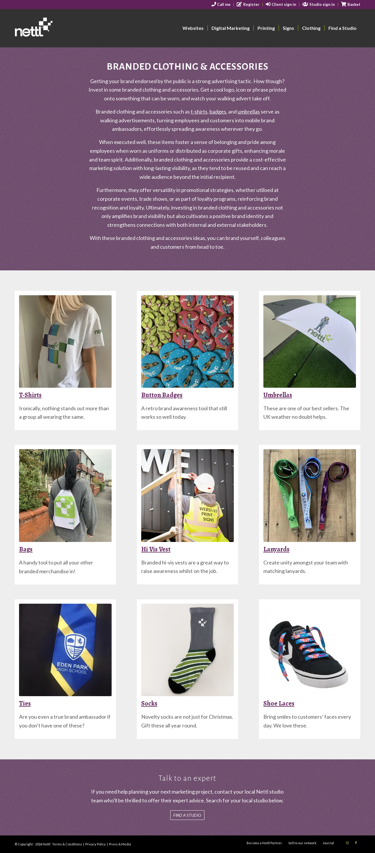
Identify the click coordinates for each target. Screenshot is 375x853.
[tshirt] (65, 341)
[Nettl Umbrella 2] (309, 341)
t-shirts (199, 111)
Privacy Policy (95, 844)
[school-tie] (65, 650)
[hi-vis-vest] (187, 495)
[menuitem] (221, 4)
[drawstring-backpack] (65, 495)
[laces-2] (309, 650)
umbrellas (249, 111)
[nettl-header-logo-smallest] (56, 28)
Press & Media (120, 844)
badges (217, 111)
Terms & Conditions (67, 844)
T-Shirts (30, 395)
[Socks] (187, 650)
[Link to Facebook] (356, 842)
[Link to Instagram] (347, 842)
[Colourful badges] (187, 341)
